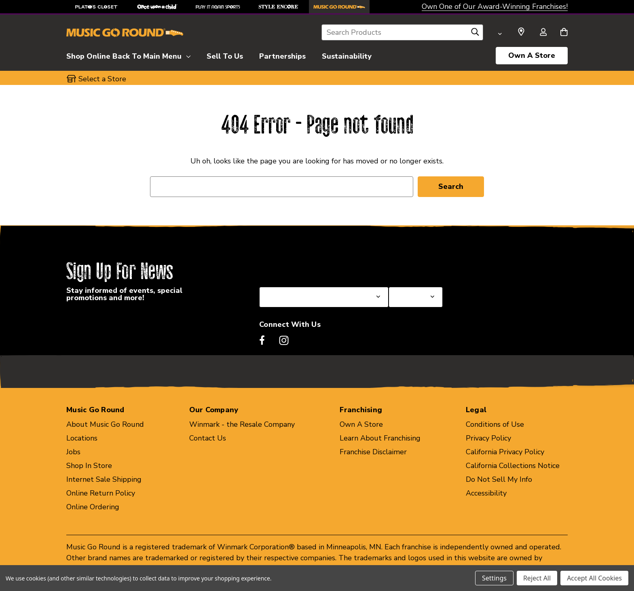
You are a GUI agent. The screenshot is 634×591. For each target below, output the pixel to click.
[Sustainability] (347, 55)
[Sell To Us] (225, 55)
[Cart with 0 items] (564, 33)
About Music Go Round (105, 424)
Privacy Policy (488, 438)
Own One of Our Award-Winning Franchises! (495, 6)
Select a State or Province (302, 267)
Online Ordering (92, 507)
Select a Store (412, 267)
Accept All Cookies (594, 578)
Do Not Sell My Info (499, 479)
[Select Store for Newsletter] (416, 297)
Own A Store (531, 55)
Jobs (73, 452)
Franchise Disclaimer (373, 452)
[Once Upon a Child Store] (157, 6)
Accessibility (486, 493)
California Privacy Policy (505, 452)
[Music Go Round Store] (339, 6)
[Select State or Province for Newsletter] (324, 297)
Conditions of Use (495, 424)
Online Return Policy (100, 493)
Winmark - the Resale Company (242, 424)
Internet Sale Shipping (104, 479)
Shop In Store (89, 465)
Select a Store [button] (102, 79)
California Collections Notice (513, 465)
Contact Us (207, 438)
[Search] (475, 34)
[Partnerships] (282, 55)
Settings (494, 578)
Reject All (537, 578)
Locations (81, 438)
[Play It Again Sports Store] (218, 6)
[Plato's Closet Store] (96, 6)
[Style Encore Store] (278, 6)
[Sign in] (543, 33)
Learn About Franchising (380, 438)
